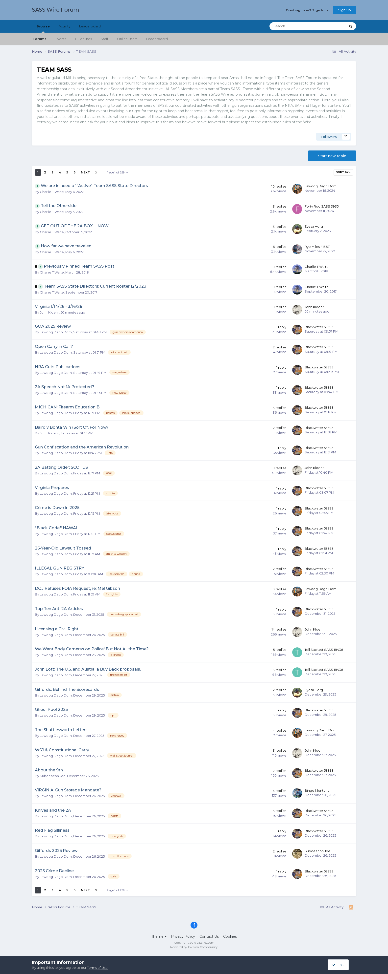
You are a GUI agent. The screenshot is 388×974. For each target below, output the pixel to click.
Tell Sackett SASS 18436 (324, 650)
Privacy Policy (183, 936)
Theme (159, 936)
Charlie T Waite (52, 192)
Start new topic (332, 156)
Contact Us (209, 936)
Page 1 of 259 (117, 172)
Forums (40, 39)
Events (60, 39)
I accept (341, 965)
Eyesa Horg (314, 226)
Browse (43, 28)
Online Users (127, 39)
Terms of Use (97, 968)
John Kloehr (49, 312)
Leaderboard (157, 39)
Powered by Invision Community (194, 947)
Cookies (230, 936)
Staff (104, 39)
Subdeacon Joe (53, 776)
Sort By (343, 172)
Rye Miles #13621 (317, 247)
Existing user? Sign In (307, 10)
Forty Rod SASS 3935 (322, 206)
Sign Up (344, 10)
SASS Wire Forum (55, 9)
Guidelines (83, 39)
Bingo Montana (317, 790)
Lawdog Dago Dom (321, 186)
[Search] (294, 26)
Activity (64, 26)
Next (85, 172)
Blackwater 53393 (319, 327)
